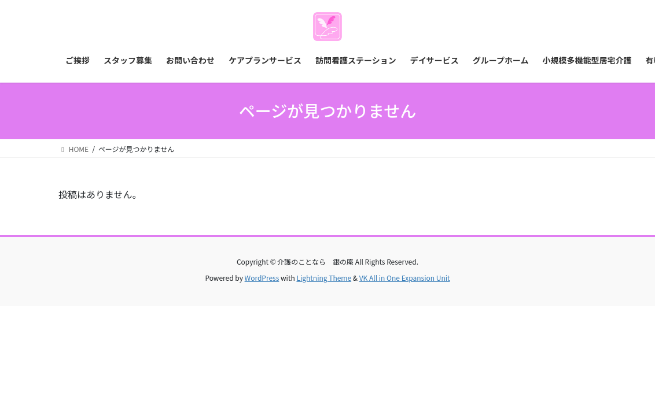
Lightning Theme (323, 278)
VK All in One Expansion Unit (404, 278)
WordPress (262, 278)
